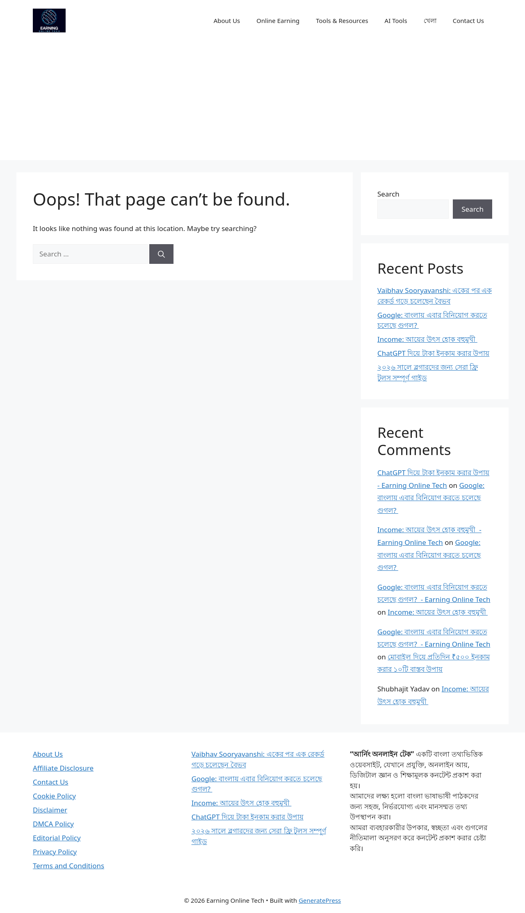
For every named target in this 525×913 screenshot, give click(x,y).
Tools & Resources (342, 20)
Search (388, 194)
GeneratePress (320, 900)
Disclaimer (50, 810)
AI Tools (396, 20)
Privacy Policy (55, 851)
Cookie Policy (54, 796)
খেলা (430, 20)
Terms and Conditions (68, 865)
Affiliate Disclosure (63, 768)
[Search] (161, 254)
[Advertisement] (262, 102)
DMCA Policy (53, 823)
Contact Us (468, 20)
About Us (227, 20)
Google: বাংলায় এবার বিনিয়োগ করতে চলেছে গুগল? (430, 498)
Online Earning (277, 20)
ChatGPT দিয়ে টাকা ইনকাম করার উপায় (433, 353)
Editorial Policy (57, 837)
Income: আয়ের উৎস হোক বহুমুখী (427, 339)
